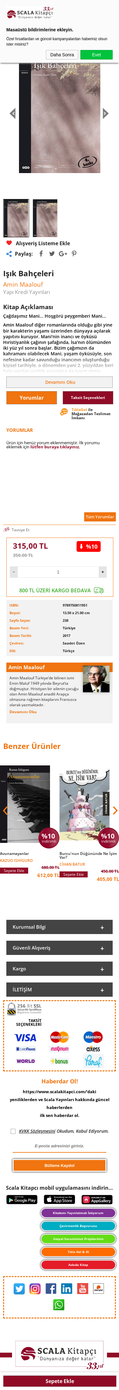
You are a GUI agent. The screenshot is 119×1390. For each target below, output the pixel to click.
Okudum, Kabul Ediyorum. (59, 1131)
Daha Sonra (62, 54)
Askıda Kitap (78, 1264)
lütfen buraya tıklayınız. (55, 447)
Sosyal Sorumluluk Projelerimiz (78, 1239)
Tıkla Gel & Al (78, 1252)
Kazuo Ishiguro (16, 860)
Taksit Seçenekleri (88, 397)
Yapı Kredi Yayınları (26, 292)
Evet (96, 54)
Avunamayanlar (14, 854)
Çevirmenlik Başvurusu (78, 1226)
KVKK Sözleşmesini (37, 1131)
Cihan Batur (72, 864)
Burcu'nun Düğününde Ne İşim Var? (88, 855)
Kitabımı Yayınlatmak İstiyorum (78, 1213)
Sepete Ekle (60, 1381)
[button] (114, 811)
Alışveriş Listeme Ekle (38, 243)
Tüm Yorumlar (100, 517)
